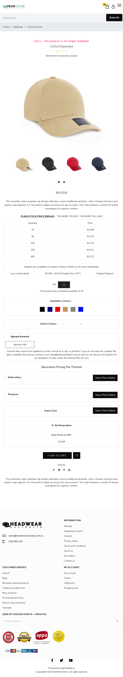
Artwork (68, 536)
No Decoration (63, 425)
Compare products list (13, 587)
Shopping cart (71, 587)
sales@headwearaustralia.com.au (22, 535)
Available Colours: (60, 300)
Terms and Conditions (75, 545)
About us (68, 550)
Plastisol (13, 394)
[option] (24, 164)
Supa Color (50, 410)
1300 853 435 (12, 541)
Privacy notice (71, 541)
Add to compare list (76, 455)
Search (114, 17)
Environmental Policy (12, 597)
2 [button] (64, 182)
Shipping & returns (73, 531)
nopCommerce (67, 668)
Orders (67, 578)
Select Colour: (48, 323)
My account (69, 573)
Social (62, 465)
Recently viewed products (15, 583)
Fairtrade (6, 607)
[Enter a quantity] (64, 284)
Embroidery (14, 377)
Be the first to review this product (61, 55)
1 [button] (59, 182)
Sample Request (104, 273)
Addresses (69, 583)
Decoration (69, 555)
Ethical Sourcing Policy (13, 602)
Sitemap (68, 526)
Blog (4, 578)
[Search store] (61, 18)
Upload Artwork (20, 336)
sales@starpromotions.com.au (64, 354)
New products (9, 592)
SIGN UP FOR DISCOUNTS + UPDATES (24, 614)
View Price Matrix (105, 378)
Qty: (55, 284)
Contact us (69, 560)
